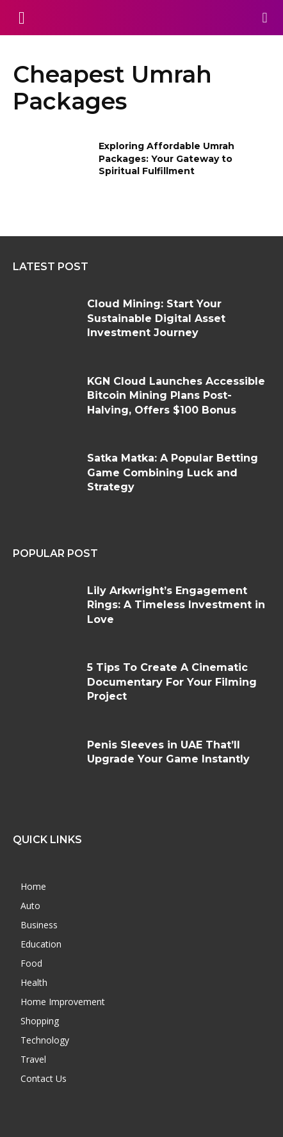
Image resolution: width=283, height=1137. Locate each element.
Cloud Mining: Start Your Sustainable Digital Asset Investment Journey (156, 318)
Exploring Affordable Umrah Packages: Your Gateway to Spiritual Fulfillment (166, 158)
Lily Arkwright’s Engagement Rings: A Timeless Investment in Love (176, 605)
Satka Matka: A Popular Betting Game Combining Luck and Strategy (172, 472)
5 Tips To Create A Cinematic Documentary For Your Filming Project (172, 681)
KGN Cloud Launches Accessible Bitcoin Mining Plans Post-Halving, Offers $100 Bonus (176, 395)
